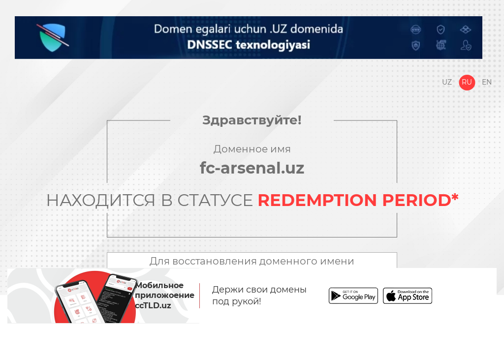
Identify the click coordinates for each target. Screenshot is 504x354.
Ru (467, 82)
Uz (447, 82)
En (487, 82)
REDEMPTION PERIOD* (358, 200)
